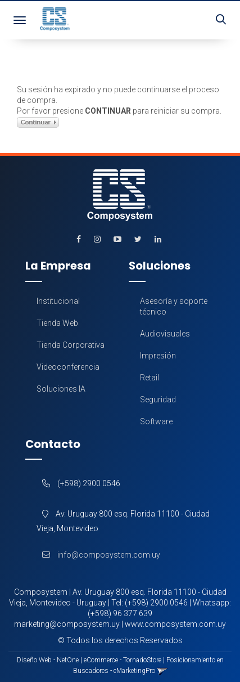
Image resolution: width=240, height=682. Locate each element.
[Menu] (19, 20)
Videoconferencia (68, 366)
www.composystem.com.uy (175, 624)
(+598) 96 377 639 (120, 613)
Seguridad (158, 399)
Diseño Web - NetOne (48, 660)
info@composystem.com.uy (98, 554)
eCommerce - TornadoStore (122, 660)
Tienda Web (57, 322)
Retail (149, 377)
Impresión (158, 355)
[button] (221, 20)
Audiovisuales (165, 333)
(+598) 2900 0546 (156, 602)
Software (156, 421)
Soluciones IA (61, 388)
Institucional (58, 301)
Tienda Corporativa (71, 344)
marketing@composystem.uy (67, 624)
